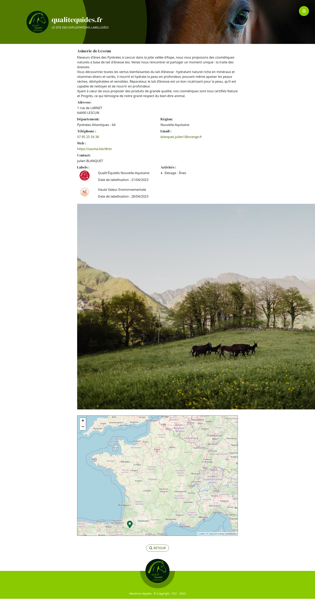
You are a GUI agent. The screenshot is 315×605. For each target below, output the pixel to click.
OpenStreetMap (217, 540)
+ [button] (83, 427)
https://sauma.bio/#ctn (94, 155)
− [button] (83, 433)
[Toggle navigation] (304, 11)
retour (157, 554)
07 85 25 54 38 (88, 143)
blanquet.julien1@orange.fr (181, 143)
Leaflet (201, 540)
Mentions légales (140, 600)
